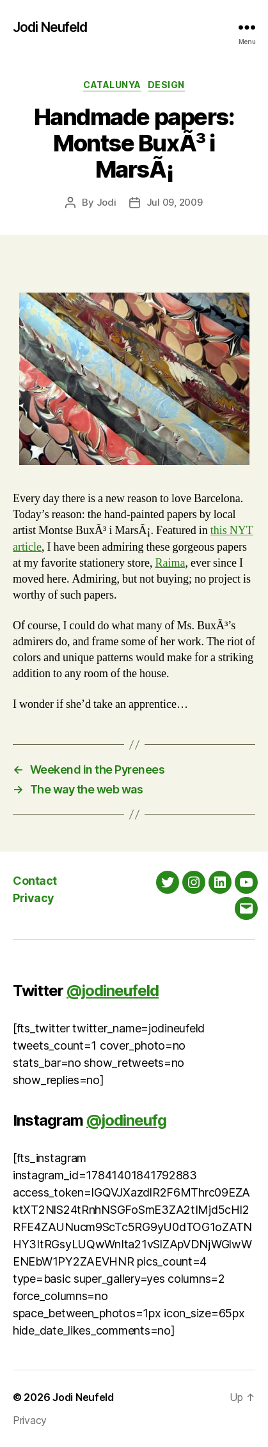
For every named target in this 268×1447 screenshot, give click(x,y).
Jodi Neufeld (50, 27)
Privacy (33, 898)
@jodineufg (126, 1120)
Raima (170, 563)
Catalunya (112, 84)
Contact (35, 880)
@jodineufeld (113, 990)
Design (166, 84)
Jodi (106, 202)
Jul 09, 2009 (174, 202)
